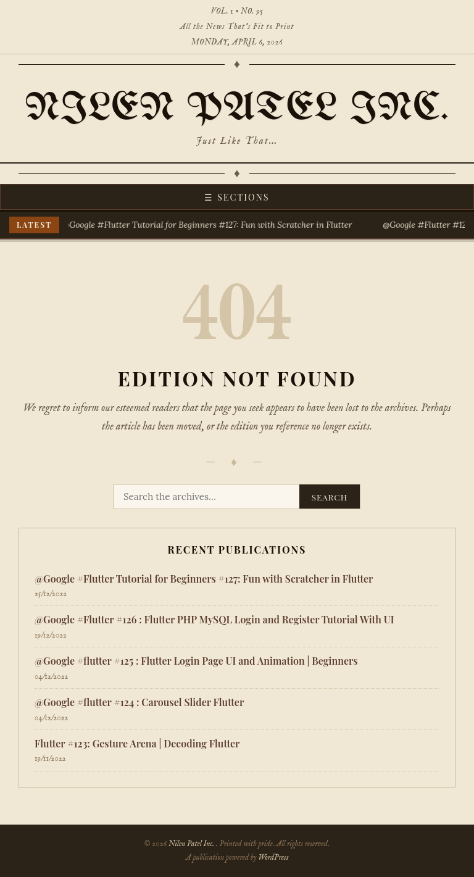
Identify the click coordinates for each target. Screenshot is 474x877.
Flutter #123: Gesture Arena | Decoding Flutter (137, 743)
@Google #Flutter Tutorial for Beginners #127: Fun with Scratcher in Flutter (208, 224)
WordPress (273, 857)
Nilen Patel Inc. (237, 108)
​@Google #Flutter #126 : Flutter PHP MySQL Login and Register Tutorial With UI (214, 619)
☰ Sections (236, 197)
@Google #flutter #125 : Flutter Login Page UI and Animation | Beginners (196, 660)
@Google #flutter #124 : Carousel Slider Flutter (139, 702)
